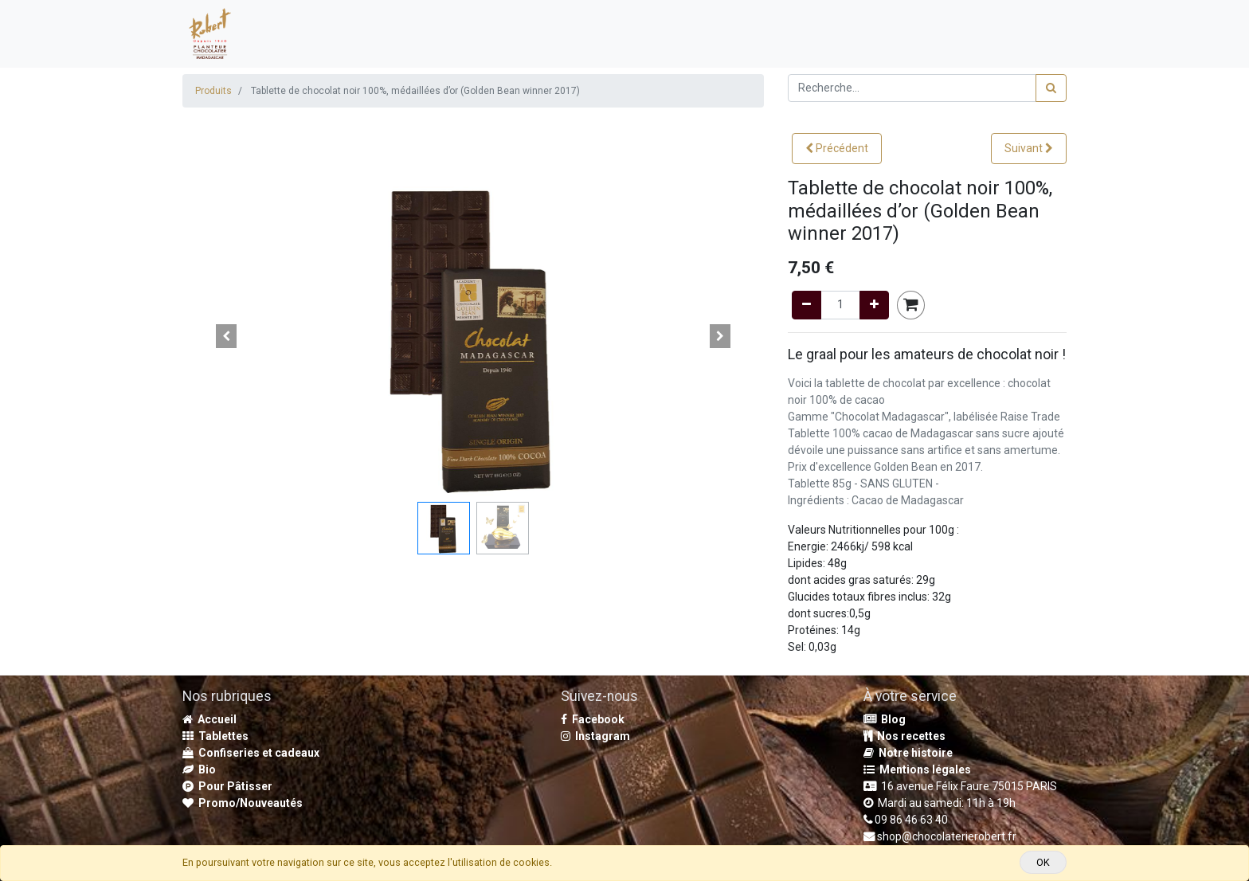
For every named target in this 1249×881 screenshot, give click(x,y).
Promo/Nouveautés (242, 803)
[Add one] (874, 305)
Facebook (592, 719)
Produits (213, 90)
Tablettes (215, 736)
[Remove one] (806, 305)
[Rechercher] (1051, 88)
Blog (884, 719)
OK (1043, 862)
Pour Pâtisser (227, 786)
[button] (837, 148)
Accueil (209, 719)
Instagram (595, 736)
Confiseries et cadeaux (250, 752)
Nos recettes (904, 736)
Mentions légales (917, 769)
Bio (199, 769)
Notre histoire (908, 752)
